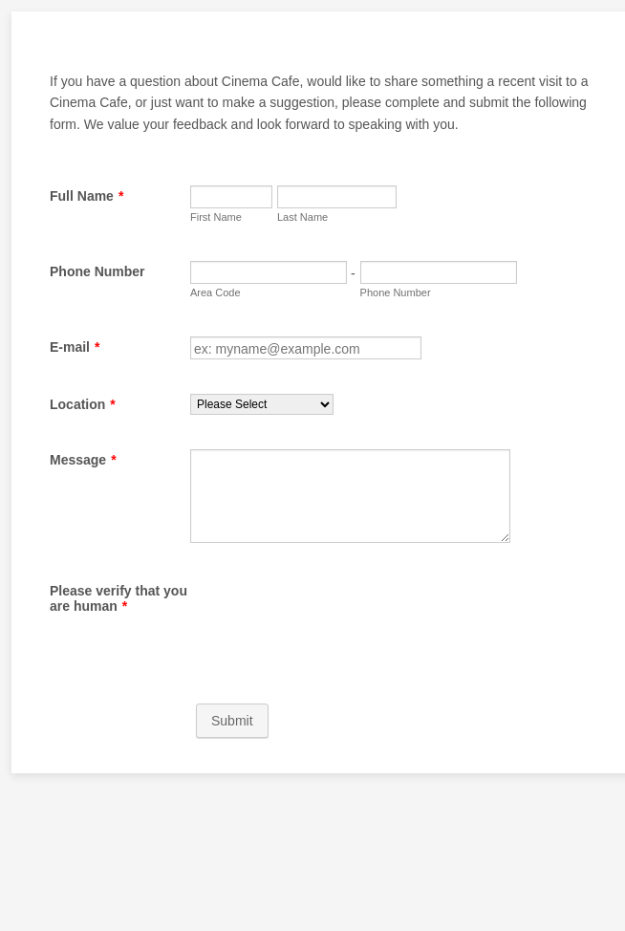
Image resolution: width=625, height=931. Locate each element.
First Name (216, 217)
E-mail (74, 347)
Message (83, 459)
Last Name (302, 217)
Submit (232, 720)
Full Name (86, 196)
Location (83, 404)
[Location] (262, 404)
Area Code (215, 292)
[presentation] (335, 617)
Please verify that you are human (118, 598)
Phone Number (97, 271)
